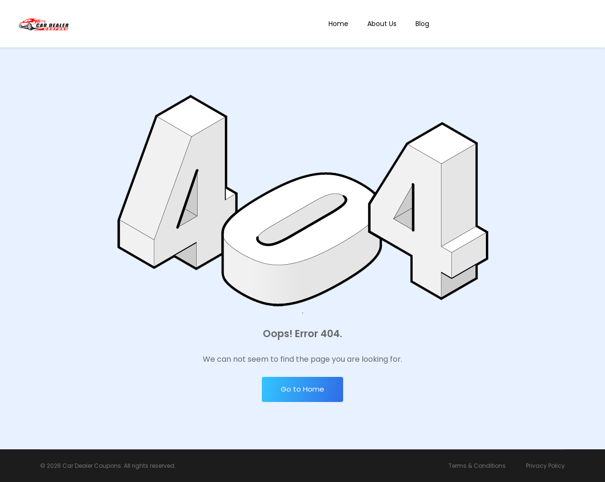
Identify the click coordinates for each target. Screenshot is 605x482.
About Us (382, 23)
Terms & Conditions (477, 466)
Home (338, 23)
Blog (422, 23)
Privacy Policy (545, 466)
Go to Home (302, 389)
